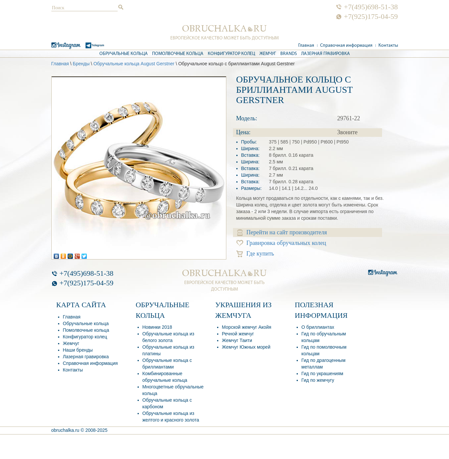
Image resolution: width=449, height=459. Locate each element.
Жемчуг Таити (237, 340)
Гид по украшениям (322, 373)
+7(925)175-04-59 (371, 16)
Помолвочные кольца (177, 53)
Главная (306, 45)
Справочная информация (346, 45)
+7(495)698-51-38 (371, 7)
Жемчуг (267, 53)
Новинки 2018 (157, 327)
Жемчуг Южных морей (246, 347)
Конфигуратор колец (231, 53)
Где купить (255, 253)
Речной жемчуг (238, 333)
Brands (288, 53)
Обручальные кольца (123, 53)
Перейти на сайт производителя (282, 232)
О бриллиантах (318, 327)
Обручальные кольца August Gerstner (133, 63)
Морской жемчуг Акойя (246, 327)
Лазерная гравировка (325, 53)
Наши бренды (78, 350)
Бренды (81, 63)
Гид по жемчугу (318, 380)
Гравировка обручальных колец (281, 243)
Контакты (388, 45)
